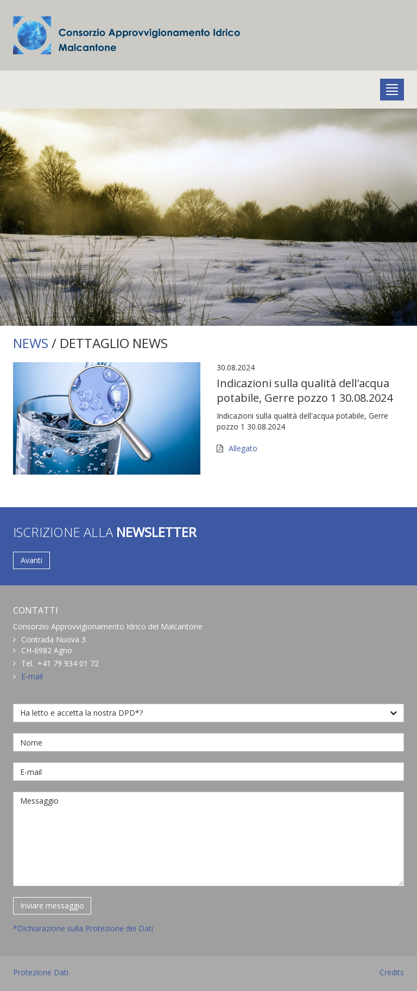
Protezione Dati (40, 972)
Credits (392, 972)
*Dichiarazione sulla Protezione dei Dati (83, 928)
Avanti (31, 560)
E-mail (32, 676)
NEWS (30, 343)
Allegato (243, 448)
